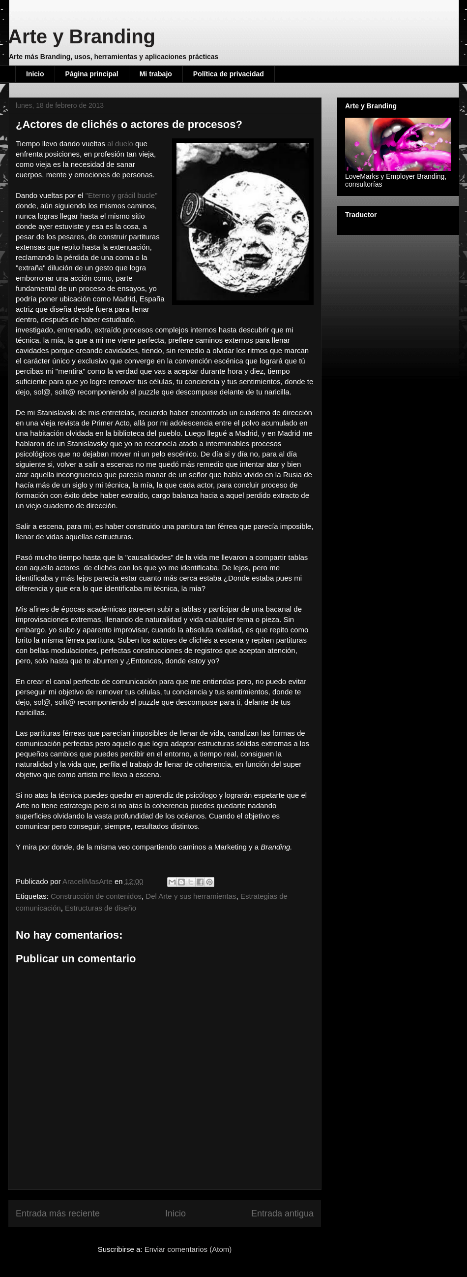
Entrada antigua (282, 1213)
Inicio (35, 74)
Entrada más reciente (58, 1213)
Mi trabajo (156, 74)
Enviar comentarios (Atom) (188, 1249)
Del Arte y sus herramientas (191, 896)
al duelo (120, 143)
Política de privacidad (228, 74)
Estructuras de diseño (100, 908)
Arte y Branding (81, 36)
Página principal (91, 74)
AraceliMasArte (88, 881)
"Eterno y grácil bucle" (122, 195)
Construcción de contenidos (96, 896)
